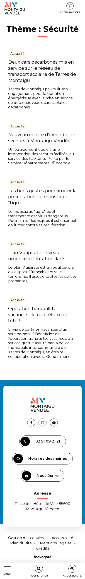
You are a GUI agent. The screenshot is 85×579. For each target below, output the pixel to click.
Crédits (42, 548)
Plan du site (21, 543)
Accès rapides (70, 8)
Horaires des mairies (40, 458)
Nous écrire (40, 476)
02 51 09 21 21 (40, 441)
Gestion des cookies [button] (26, 538)
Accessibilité (62, 538)
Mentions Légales (55, 543)
